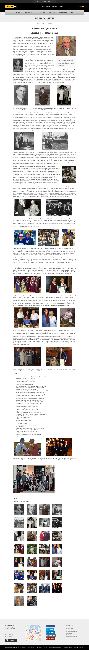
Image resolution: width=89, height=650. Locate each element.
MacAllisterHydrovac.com (70, 626)
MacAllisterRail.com (69, 633)
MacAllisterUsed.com (70, 637)
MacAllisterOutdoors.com (70, 630)
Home (38, 23)
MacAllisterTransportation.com (71, 636)
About (43, 23)
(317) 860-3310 (8, 636)
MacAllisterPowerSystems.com (71, 631)
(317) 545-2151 (80, 6)
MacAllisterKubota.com (70, 628)
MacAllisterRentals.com (70, 634)
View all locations (10, 640)
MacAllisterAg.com (69, 625)
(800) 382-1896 (8, 634)
